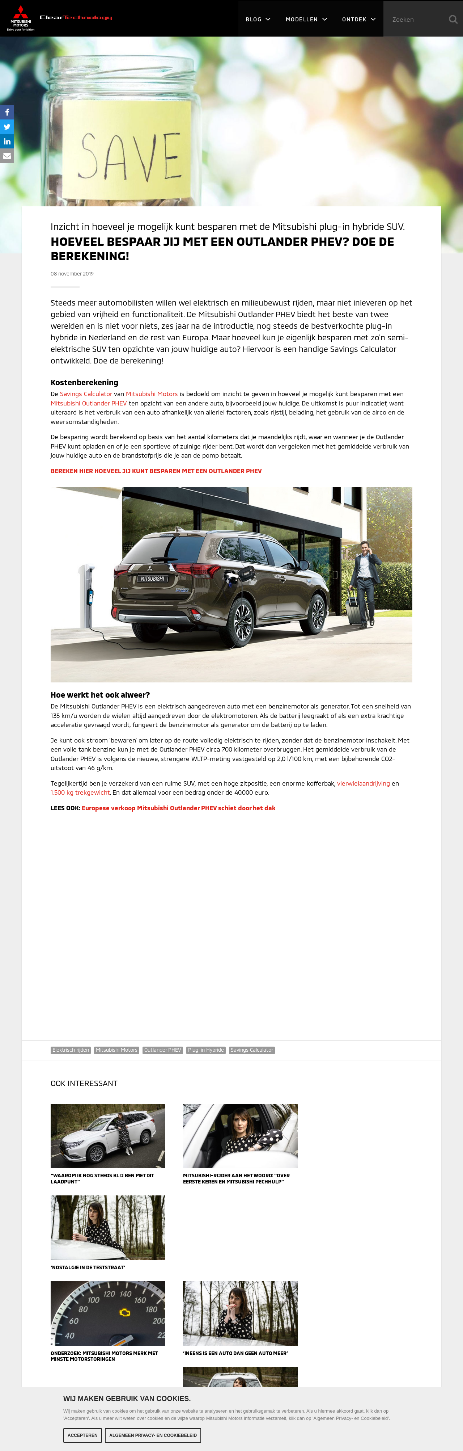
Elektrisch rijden (70, 1050)
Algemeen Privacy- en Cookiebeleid (153, 1435)
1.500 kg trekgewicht (80, 792)
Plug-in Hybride (206, 1050)
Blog (258, 18)
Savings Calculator (86, 393)
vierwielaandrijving (364, 783)
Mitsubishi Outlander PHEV (89, 403)
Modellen (306, 18)
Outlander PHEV (162, 1050)
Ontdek (359, 18)
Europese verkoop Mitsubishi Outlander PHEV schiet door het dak (179, 807)
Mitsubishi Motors (152, 393)
